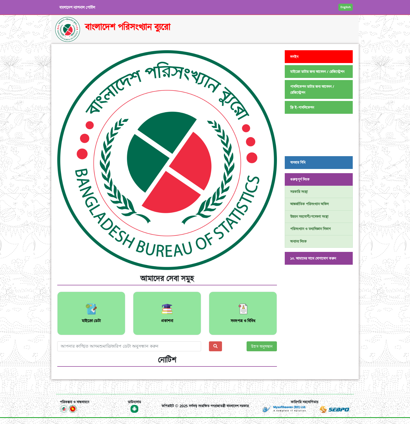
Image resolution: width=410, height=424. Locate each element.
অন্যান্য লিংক (298, 241)
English (345, 7)
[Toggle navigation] (67, 386)
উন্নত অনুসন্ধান (261, 346)
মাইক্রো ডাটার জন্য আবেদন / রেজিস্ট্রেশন (317, 71)
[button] (73, 160)
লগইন (294, 56)
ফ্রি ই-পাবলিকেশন (302, 107)
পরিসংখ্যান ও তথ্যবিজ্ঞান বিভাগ (310, 228)
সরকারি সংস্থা (299, 191)
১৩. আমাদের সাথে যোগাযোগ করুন (313, 258)
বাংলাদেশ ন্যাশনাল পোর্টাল (77, 7)
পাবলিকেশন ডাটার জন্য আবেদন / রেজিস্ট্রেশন (312, 89)
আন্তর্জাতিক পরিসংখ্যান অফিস (309, 203)
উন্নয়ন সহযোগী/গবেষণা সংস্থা (309, 216)
